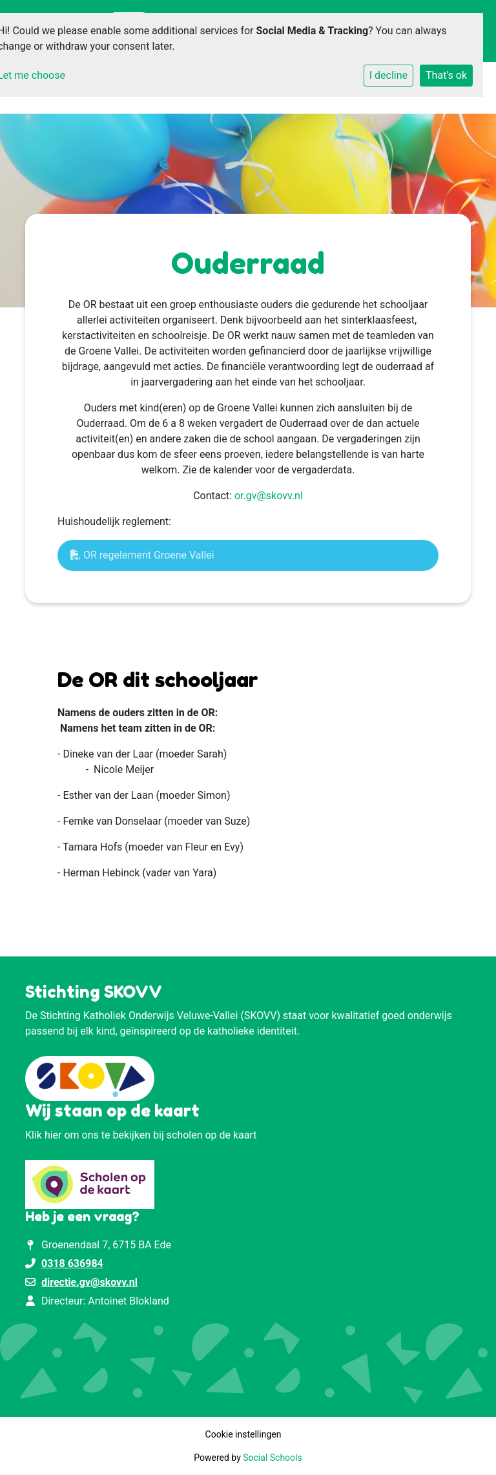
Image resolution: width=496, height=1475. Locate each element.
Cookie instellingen (243, 1434)
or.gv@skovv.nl (268, 496)
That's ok (446, 75)
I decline (388, 75)
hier (53, 1135)
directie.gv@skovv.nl (89, 1282)
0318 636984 (72, 1263)
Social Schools (272, 1457)
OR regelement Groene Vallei (142, 555)
